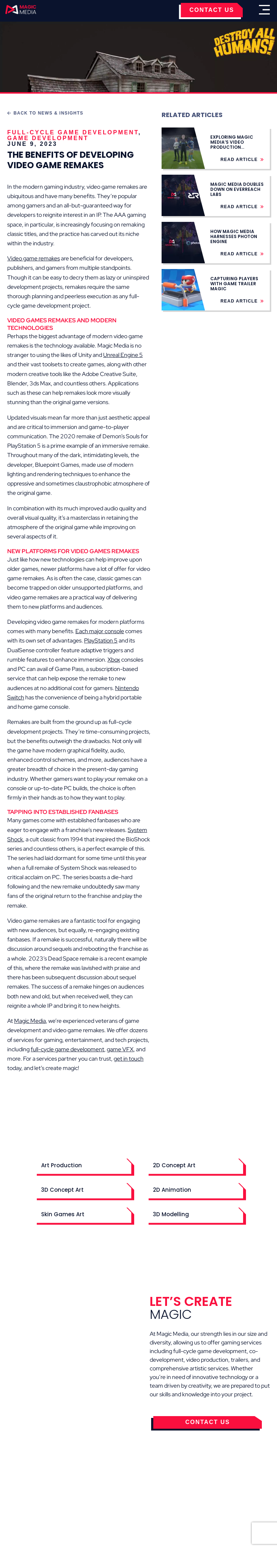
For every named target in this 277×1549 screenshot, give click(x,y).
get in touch (129, 1058)
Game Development (47, 138)
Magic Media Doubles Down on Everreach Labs (237, 189)
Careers (243, 1494)
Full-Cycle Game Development (72, 132)
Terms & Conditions (88, 1494)
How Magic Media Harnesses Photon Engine (233, 236)
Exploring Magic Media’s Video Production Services (231, 145)
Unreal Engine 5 (123, 355)
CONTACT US (211, 10)
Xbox (113, 659)
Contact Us (203, 1494)
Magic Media (30, 1021)
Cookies (34, 1494)
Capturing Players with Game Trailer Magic (234, 284)
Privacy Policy (152, 1494)
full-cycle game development (67, 1049)
